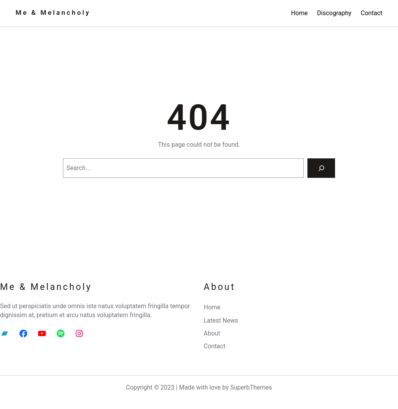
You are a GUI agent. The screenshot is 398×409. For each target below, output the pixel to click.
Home (299, 13)
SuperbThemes (251, 387)
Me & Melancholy (53, 12)
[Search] (321, 167)
